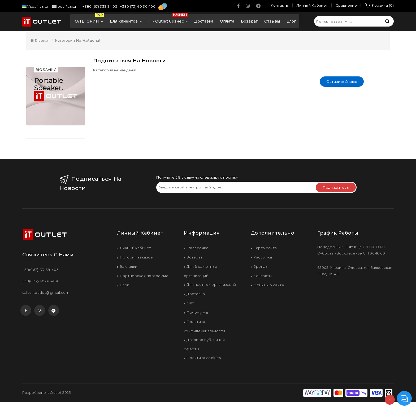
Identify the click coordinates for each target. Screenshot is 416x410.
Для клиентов (126, 21)
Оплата (227, 21)
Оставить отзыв (341, 81)
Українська (35, 6)
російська (64, 6)
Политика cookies (204, 358)
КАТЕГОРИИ (88, 20)
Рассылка (262, 258)
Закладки (128, 267)
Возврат (249, 21)
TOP (390, 400)
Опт (190, 304)
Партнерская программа (144, 276)
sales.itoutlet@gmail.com (45, 293)
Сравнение (346, 5)
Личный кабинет (135, 249)
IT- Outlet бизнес (168, 20)
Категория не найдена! (77, 40)
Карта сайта (265, 249)
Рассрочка (197, 249)
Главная (40, 40)
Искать (387, 21)
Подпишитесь (336, 188)
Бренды (260, 267)
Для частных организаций (211, 285)
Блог (291, 21)
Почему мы (197, 313)
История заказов (136, 258)
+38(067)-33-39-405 (40, 270)
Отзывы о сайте (268, 286)
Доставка (203, 21)
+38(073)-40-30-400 (40, 282)
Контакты (262, 276)
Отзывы (272, 21)
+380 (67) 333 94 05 (100, 6)
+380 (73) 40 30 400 (138, 6)
